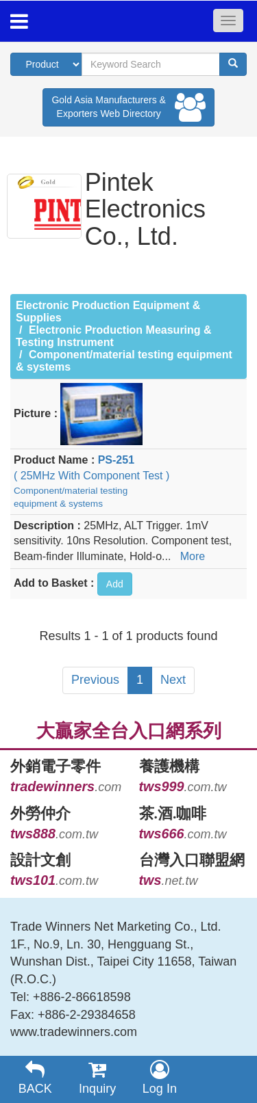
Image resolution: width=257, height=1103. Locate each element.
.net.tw (168, 881)
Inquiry (97, 1077)
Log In (160, 1077)
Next (173, 680)
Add (114, 584)
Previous (95, 680)
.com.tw (183, 787)
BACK (35, 1077)
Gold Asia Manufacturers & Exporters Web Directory (128, 107)
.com (65, 787)
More (192, 556)
